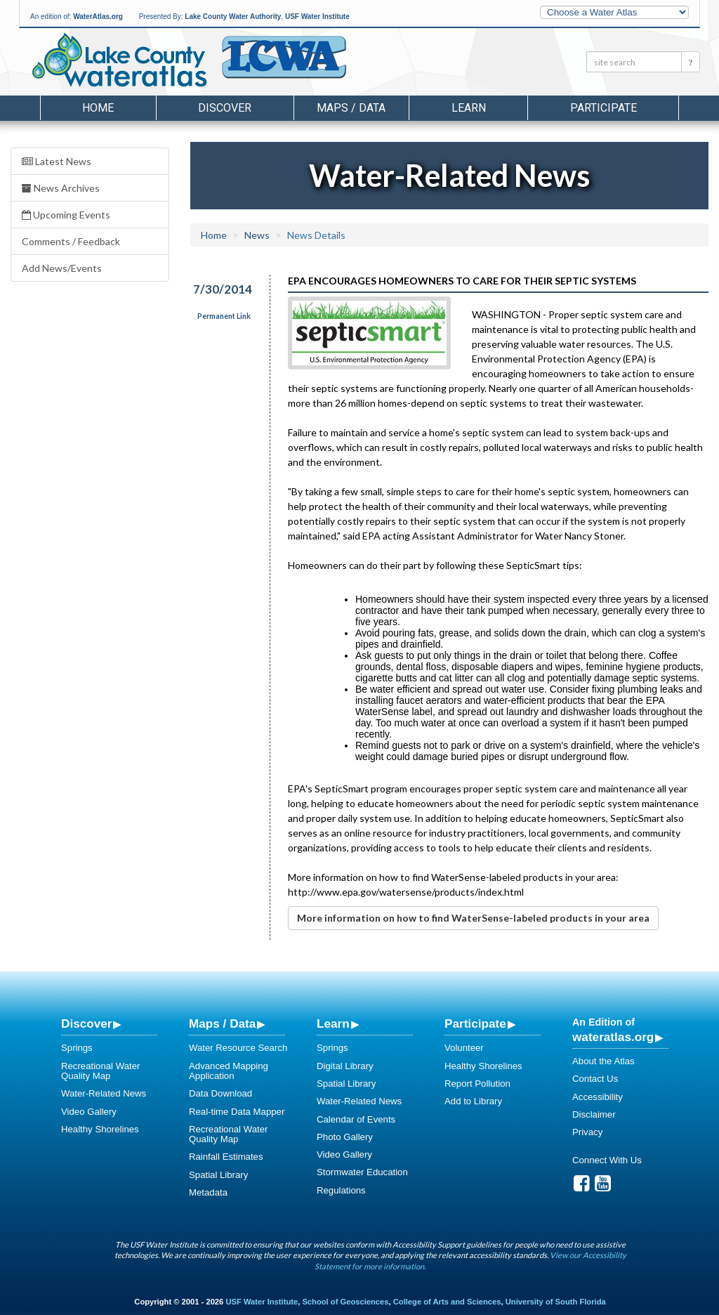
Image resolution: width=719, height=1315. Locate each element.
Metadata (208, 1192)
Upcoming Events (66, 215)
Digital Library (345, 1066)
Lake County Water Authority (233, 16)
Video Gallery (89, 1111)
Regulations (341, 1190)
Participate (475, 1023)
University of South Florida (556, 1301)
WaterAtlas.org (98, 16)
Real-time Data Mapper (236, 1111)
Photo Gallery (345, 1137)
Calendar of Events (356, 1119)
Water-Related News (103, 1093)
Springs (77, 1047)
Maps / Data (222, 1023)
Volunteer (464, 1047)
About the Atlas (603, 1061)
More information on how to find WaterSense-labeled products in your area (473, 918)
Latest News (56, 161)
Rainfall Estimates (226, 1156)
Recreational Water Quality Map (100, 1071)
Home (98, 108)
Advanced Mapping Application (228, 1071)
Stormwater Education (362, 1172)
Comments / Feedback (71, 241)
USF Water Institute (317, 16)
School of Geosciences (345, 1301)
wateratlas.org (613, 1037)
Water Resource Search (238, 1047)
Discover (86, 1023)
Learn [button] (468, 108)
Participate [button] (603, 108)
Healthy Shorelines (100, 1129)
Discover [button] (224, 108)
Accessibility (597, 1097)
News (257, 235)
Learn (333, 1023)
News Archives (61, 188)
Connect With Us (607, 1160)
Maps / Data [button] (351, 108)
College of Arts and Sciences (447, 1301)
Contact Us (595, 1078)
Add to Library (473, 1101)
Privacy (587, 1132)
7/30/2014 (222, 289)
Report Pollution (477, 1083)
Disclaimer (594, 1114)
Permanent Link (224, 316)
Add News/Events (62, 268)
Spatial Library (218, 1175)
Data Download (220, 1093)
